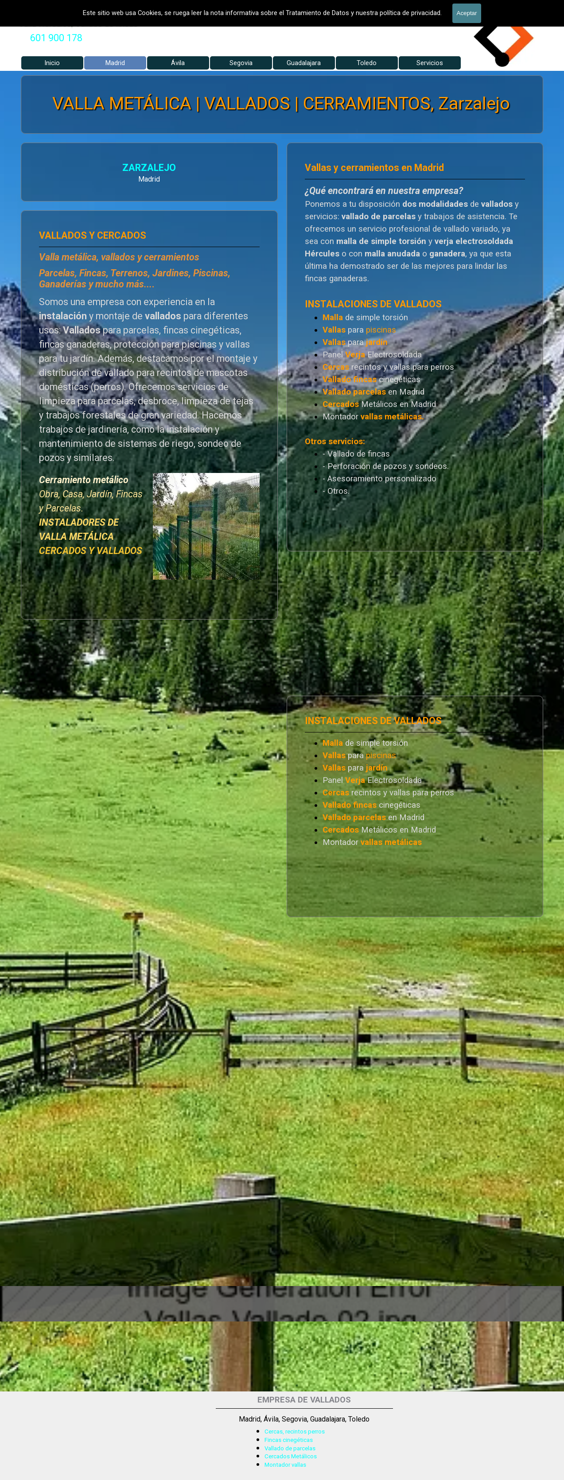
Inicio (52, 63)
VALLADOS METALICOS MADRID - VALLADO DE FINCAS (154, 6)
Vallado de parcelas (289, 1448)
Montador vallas (285, 1464)
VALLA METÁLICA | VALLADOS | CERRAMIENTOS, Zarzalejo (281, 103)
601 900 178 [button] (56, 37)
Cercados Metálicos (290, 1456)
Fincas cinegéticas (288, 1440)
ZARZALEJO (48, 168)
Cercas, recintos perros (294, 1431)
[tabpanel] (56, 38)
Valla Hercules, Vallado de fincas (78, 23)
